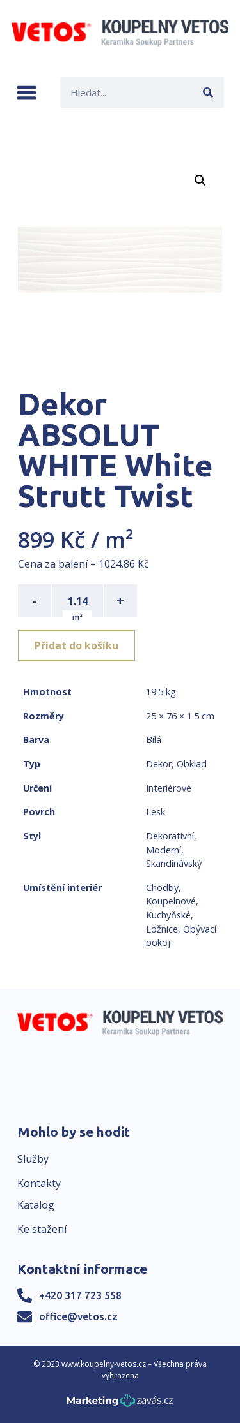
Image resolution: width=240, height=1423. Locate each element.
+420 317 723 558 (80, 1295)
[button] (26, 92)
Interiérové (168, 788)
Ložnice (162, 929)
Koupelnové (171, 901)
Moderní (163, 850)
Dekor (159, 764)
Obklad (192, 764)
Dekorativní (170, 836)
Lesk (155, 812)
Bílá (153, 740)
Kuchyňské (168, 915)
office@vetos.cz (78, 1316)
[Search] (208, 92)
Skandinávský (174, 863)
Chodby (162, 887)
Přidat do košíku (76, 645)
